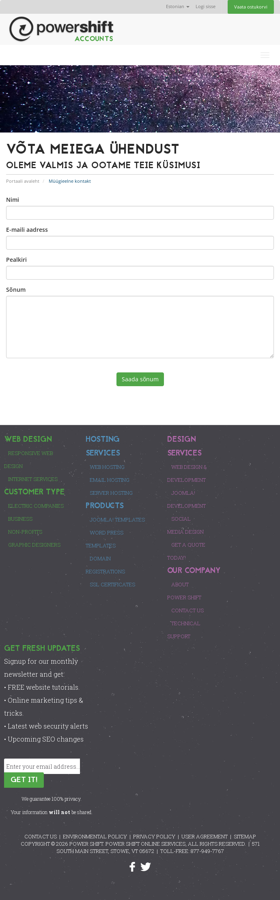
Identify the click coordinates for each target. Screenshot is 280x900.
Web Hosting (107, 466)
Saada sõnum (140, 379)
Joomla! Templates (117, 519)
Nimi (12, 199)
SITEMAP (245, 836)
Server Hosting (111, 492)
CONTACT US (40, 836)
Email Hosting (109, 479)
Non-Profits (25, 531)
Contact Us (187, 610)
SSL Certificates (112, 584)
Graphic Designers (34, 544)
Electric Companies (36, 505)
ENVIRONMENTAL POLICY (95, 836)
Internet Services (33, 479)
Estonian (178, 6)
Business (20, 518)
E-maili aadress (27, 229)
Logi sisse (205, 6)
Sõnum (16, 289)
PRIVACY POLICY (154, 836)
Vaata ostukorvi (250, 7)
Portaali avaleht (22, 181)
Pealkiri (16, 259)
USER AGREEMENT (204, 836)
